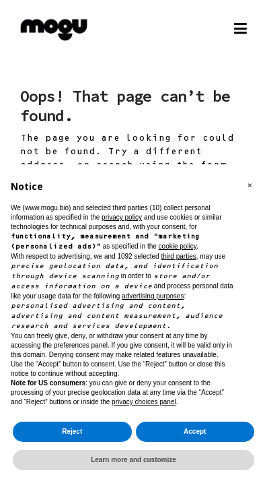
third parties (178, 256)
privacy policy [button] (122, 217)
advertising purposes (153, 296)
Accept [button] (195, 431)
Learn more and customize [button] (133, 459)
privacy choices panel (144, 402)
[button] (249, 186)
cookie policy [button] (178, 246)
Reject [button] (72, 431)
